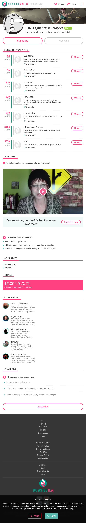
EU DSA (43, 452)
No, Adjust (34, 516)
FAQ (43, 474)
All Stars (43, 465)
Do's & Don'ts (43, 471)
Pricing (43, 430)
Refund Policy (43, 455)
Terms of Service (43, 443)
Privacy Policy (43, 446)
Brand (43, 468)
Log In (43, 421)
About (43, 436)
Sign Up (43, 424)
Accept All (51, 516)
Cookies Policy (67, 508)
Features (43, 427)
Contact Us (43, 458)
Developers (43, 433)
